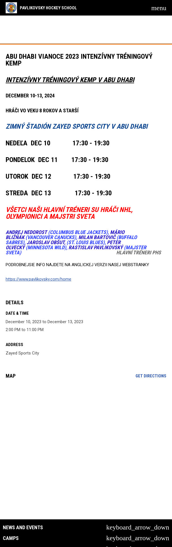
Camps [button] (11, 538)
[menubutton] (158, 8)
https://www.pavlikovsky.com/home (38, 279)
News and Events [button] (23, 527)
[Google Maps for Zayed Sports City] (86, 426)
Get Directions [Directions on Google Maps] (151, 375)
